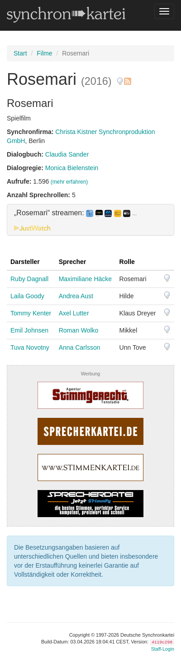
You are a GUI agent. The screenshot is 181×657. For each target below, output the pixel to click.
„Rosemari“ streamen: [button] (75, 213)
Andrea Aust (76, 296)
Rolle (127, 261)
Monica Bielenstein (72, 167)
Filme (44, 53)
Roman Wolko (79, 330)
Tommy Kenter (30, 313)
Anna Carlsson (79, 347)
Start (20, 53)
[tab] (90, 219)
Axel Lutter (74, 313)
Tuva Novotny (29, 347)
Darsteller (25, 261)
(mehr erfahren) (69, 182)
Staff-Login (162, 649)
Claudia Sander (67, 154)
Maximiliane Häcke (85, 278)
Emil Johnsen (29, 330)
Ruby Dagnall (29, 278)
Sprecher (72, 261)
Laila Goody (27, 296)
